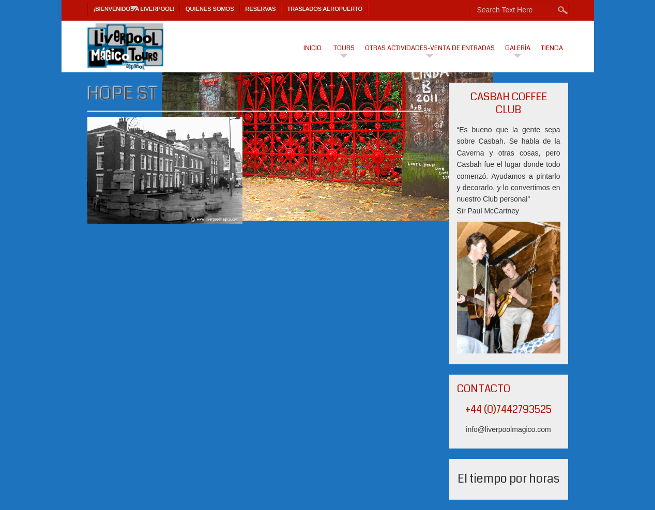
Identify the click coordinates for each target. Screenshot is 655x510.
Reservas (261, 9)
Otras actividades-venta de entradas (430, 48)
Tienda (552, 48)
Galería (517, 48)
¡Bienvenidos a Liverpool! (134, 9)
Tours (344, 48)
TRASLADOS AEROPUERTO (324, 9)
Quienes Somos (210, 9)
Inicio (312, 48)
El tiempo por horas (508, 478)
